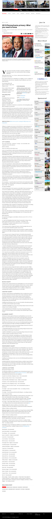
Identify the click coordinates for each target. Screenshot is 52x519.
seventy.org (24, 92)
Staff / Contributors (37, 514)
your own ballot (22, 97)
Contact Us (21, 513)
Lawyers (36, 186)
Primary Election (7, 35)
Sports (46, 10)
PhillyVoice (9, 11)
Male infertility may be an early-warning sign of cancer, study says (42, 35)
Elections (4, 491)
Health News (37, 55)
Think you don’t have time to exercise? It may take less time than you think (42, 94)
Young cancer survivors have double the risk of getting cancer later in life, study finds (41, 89)
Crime (18, 13)
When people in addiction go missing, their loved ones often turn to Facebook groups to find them (42, 26)
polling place (23, 95)
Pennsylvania (27, 489)
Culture (33, 10)
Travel (36, 112)
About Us (4, 513)
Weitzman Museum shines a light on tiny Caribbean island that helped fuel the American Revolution (42, 31)
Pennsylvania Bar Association (20, 372)
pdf (19, 101)
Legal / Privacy (29, 513)
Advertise (12, 513)
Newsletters (38, 13)
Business (32, 13)
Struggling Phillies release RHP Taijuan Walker (41, 33)
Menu (4, 10)
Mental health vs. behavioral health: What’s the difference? (41, 85)
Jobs (36, 106)
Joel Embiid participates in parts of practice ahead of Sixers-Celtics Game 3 (41, 29)
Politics (9, 13)
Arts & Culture (38, 60)
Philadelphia (20, 487)
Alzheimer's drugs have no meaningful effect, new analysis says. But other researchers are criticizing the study (41, 82)
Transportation (38, 43)
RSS (43, 513)
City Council (23, 489)
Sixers (36, 72)
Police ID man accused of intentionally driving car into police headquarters (41, 37)
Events (40, 10)
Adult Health (37, 152)
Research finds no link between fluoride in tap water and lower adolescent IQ (42, 92)
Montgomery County (12, 489)
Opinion (13, 13)
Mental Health (37, 169)
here (29, 399)
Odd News (22, 13)
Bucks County (18, 489)
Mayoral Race (13, 35)
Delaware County (5, 489)
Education (28, 13)
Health (27, 10)
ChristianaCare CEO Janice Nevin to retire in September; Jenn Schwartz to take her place (42, 87)
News (20, 10)
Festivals (37, 66)
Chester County (25, 487)
